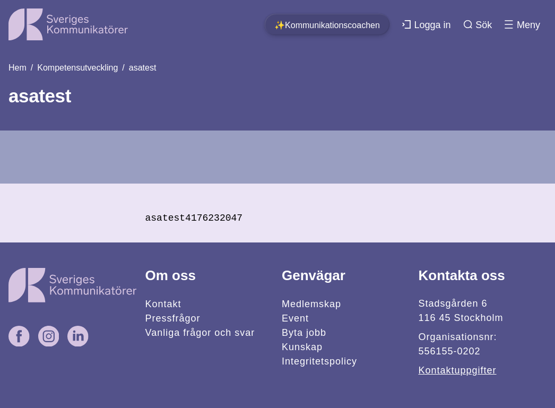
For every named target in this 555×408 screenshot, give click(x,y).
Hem (17, 67)
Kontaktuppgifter (457, 370)
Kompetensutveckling (77, 67)
